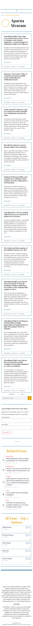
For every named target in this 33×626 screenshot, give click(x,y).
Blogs (7, 490)
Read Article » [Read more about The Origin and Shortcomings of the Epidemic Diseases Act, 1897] (8, 270)
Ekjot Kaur (5, 550)
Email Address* (6, 417)
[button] (16, 11)
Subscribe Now (7, 432)
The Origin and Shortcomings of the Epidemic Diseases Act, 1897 (15, 249)
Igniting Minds (9, 456)
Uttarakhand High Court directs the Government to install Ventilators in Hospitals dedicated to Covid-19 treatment (16, 363)
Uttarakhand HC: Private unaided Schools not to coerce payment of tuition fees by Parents (16, 214)
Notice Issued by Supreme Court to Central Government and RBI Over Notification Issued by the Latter (15, 112)
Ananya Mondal (7, 558)
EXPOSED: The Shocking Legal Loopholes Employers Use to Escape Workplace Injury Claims (17, 505)
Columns (8, 476)
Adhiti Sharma (6, 527)
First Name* (5, 424)
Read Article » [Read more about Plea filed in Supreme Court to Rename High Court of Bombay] (8, 165)
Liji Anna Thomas (7, 535)
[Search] (29, 398)
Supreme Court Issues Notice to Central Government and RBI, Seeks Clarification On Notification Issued (15, 77)
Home (3, 15)
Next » (22, 394)
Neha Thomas (6, 543)
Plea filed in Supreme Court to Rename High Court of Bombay (15, 146)
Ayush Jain (10, 462)
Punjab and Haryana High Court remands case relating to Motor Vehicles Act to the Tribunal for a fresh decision (16, 180)
